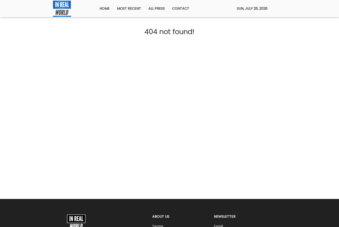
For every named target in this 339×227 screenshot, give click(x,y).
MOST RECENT (129, 8)
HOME (104, 8)
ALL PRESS (156, 8)
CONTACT (180, 8)
